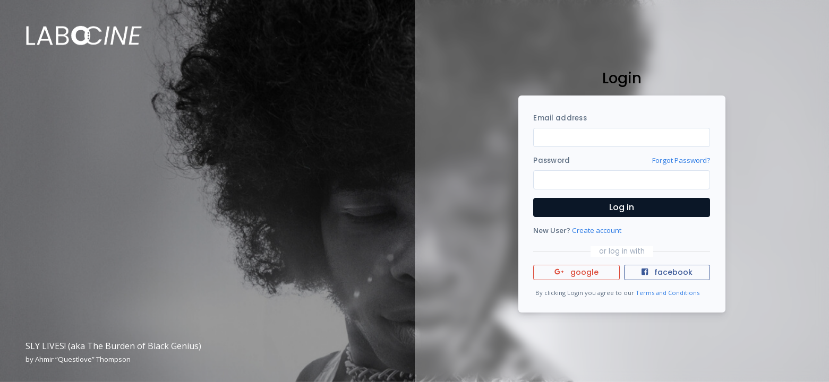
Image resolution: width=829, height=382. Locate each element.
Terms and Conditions (667, 293)
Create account (596, 230)
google (576, 272)
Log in (621, 207)
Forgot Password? (681, 160)
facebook (667, 272)
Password (551, 160)
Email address (559, 118)
